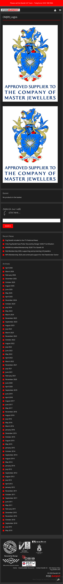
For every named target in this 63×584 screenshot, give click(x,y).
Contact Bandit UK (41, 568)
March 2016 (9, 426)
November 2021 (11, 365)
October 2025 (10, 282)
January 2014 (10, 466)
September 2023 (11, 322)
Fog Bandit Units (55, 569)
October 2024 (10, 304)
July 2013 (8, 469)
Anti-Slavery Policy (54, 568)
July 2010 (8, 527)
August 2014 (9, 458)
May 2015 (8, 444)
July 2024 (8, 307)
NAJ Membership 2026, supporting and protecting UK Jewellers (28, 251)
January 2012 (10, 487)
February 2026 (10, 275)
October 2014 (10, 451)
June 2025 (8, 289)
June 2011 (8, 502)
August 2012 (9, 476)
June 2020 (8, 383)
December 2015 (11, 433)
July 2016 (8, 419)
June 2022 (8, 351)
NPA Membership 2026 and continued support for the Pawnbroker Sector (32, 255)
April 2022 (9, 358)
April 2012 (9, 484)
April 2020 (9, 387)
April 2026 (9, 268)
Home (15, 568)
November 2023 (11, 318)
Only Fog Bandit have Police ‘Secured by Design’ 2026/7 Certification (29, 244)
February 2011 (10, 509)
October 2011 (10, 494)
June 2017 (8, 405)
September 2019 (11, 390)
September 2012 (11, 473)
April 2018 (9, 397)
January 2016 (10, 430)
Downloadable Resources (26, 568)
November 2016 (11, 412)
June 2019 (8, 394)
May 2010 (8, 530)
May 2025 (8, 293)
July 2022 (8, 347)
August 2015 (9, 441)
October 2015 (10, 437)
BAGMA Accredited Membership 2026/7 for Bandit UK (24, 247)
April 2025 (9, 297)
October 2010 (10, 520)
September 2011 (11, 498)
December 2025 (11, 279)
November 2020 (11, 379)
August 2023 (9, 325)
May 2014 (8, 462)
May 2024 (8, 311)
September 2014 (11, 455)
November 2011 (11, 491)
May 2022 (8, 354)
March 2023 (9, 333)
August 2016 (9, 415)
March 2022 (9, 361)
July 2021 (8, 369)
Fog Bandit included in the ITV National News (21, 240)
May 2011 (8, 505)
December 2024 (11, 300)
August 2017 (9, 401)
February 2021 (10, 376)
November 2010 (11, 516)
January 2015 (10, 448)
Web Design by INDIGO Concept (46, 579)
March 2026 (9, 271)
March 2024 (9, 315)
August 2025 (9, 286)
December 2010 (11, 512)
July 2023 (8, 329)
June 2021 (8, 372)
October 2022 (10, 340)
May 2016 (8, 423)
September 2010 (11, 523)
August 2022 (9, 343)
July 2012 (8, 480)
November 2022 (11, 336)
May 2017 (8, 408)
